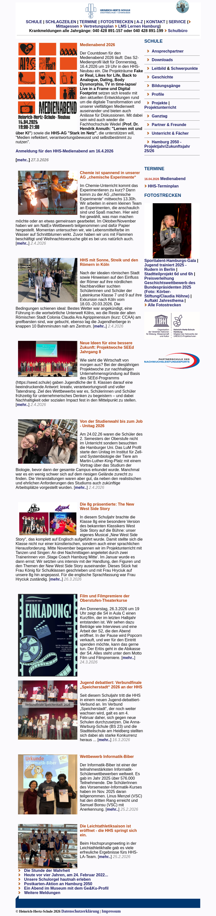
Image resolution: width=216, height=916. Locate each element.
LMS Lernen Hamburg (138, 26)
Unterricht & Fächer (170, 133)
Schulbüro (177, 31)
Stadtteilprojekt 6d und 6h (169, 274)
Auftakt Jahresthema (163, 300)
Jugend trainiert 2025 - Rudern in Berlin (165, 267)
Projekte (159, 103)
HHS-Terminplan (163, 186)
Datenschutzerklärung (80, 911)
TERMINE (88, 22)
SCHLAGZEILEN (60, 22)
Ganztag (159, 116)
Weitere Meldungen (42, 893)
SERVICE (177, 22)
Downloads (162, 60)
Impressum (111, 911)
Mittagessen (67, 26)
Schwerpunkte (184, 68)
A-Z (139, 22)
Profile (158, 94)
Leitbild (159, 68)
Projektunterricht (160, 107)
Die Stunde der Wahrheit (46, 870)
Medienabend (172, 179)
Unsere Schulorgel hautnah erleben (57, 879)
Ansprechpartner (168, 51)
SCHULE (34, 22)
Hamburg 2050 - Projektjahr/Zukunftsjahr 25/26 (167, 146)
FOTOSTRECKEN (117, 22)
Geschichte (162, 77)
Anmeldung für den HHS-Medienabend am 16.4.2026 (64, 151)
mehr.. (23, 160)
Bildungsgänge (166, 86)
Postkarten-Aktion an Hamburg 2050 (57, 884)
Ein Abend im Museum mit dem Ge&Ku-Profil (65, 888)
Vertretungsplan (99, 26)
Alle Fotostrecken (164, 305)
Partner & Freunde (169, 125)
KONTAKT (155, 22)
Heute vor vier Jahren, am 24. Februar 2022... (65, 875)
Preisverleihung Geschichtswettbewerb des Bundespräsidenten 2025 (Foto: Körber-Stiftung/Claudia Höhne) (169, 287)
